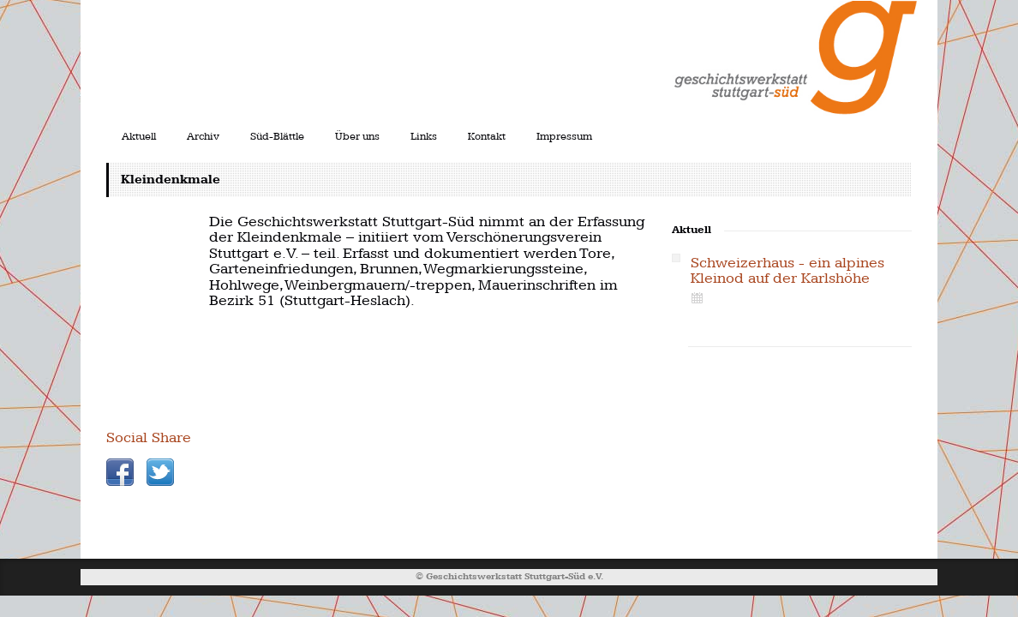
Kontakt (487, 136)
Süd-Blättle (277, 136)
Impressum (564, 136)
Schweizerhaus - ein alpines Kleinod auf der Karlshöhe (787, 271)
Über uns (357, 136)
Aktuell (139, 136)
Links (423, 136)
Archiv (203, 136)
